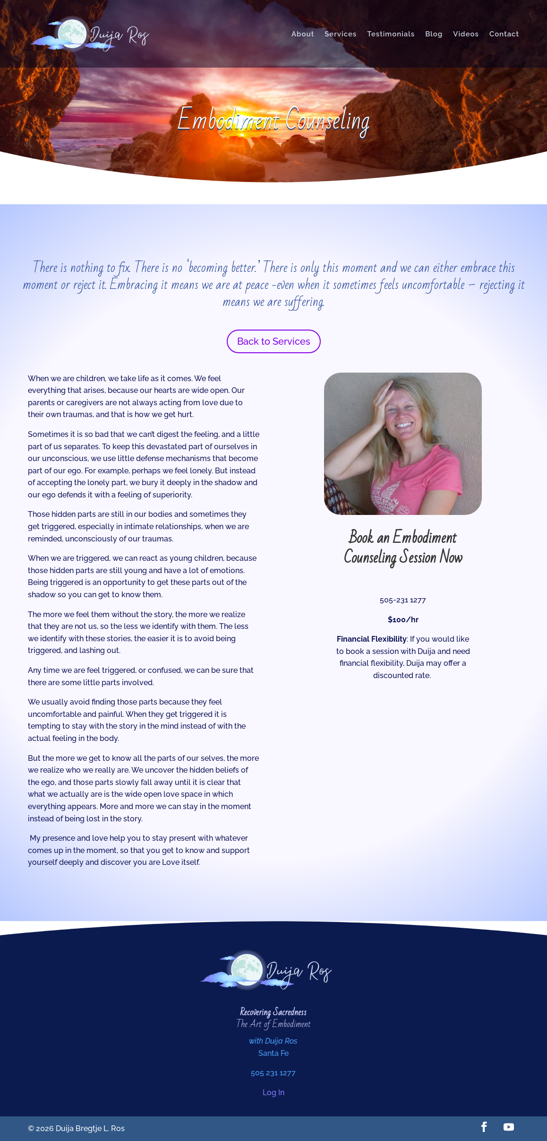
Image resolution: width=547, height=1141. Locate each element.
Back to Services (273, 341)
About (302, 34)
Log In (273, 1092)
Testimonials (391, 34)
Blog (434, 34)
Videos (466, 34)
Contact (504, 34)
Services (341, 34)
